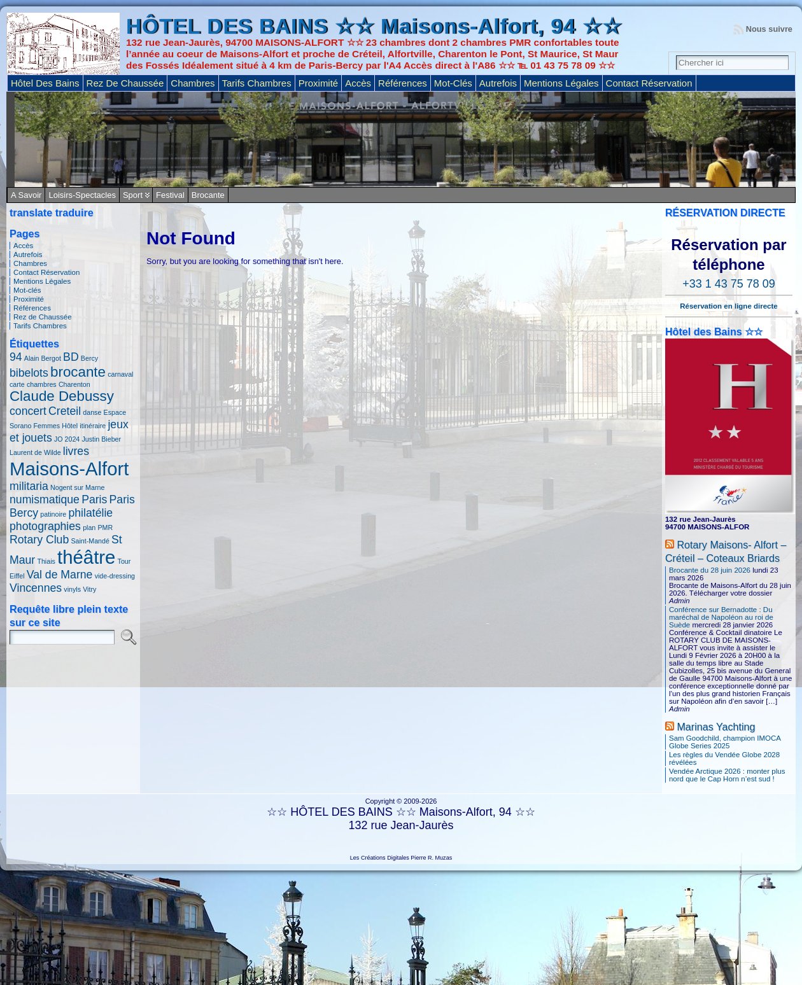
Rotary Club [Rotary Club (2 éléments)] (39, 539)
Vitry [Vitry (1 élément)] (89, 589)
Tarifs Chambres (40, 326)
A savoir (26, 195)
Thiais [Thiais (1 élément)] (46, 561)
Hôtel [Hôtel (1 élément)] (70, 426)
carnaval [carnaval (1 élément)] (120, 374)
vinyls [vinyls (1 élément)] (72, 589)
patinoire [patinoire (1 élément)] (53, 514)
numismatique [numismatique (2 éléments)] (45, 499)
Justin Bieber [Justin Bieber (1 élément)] (101, 439)
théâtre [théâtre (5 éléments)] (86, 557)
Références (32, 308)
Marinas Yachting (716, 726)
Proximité (28, 299)
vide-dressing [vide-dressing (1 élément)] (115, 576)
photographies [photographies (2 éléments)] (45, 526)
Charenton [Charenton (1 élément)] (74, 384)
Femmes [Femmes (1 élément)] (47, 426)
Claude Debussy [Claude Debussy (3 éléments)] (62, 396)
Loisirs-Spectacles (82, 195)
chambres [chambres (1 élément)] (42, 384)
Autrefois (27, 254)
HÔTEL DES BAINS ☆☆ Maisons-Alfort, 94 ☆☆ (374, 26)
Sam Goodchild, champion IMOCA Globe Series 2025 (724, 742)
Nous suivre (769, 29)
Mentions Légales (42, 281)
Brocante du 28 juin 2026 (709, 570)
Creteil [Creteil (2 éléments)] (64, 411)
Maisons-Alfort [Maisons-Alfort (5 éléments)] (69, 468)
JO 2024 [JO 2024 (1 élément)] (67, 439)
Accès (23, 245)
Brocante (208, 195)
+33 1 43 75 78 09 (728, 283)
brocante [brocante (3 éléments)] (78, 372)
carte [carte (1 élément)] (17, 384)
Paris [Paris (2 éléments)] (94, 499)
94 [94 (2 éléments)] (16, 357)
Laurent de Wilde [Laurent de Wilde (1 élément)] (35, 452)
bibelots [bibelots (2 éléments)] (29, 373)
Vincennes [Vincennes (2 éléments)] (36, 588)
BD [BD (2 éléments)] (71, 357)
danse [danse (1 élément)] (92, 412)
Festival (170, 195)
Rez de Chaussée (42, 317)
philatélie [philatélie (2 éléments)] (90, 512)
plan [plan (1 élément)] (89, 527)
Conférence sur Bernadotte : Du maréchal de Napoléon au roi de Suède (721, 617)
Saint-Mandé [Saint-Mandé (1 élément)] (90, 541)
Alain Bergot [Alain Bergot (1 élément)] (42, 358)
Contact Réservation (46, 272)
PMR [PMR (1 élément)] (105, 527)
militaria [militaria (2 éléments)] (29, 486)
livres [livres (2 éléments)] (76, 451)
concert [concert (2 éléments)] (28, 411)
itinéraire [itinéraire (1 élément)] (93, 426)
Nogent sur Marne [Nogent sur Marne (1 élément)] (77, 487)
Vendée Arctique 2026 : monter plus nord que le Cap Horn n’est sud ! (727, 775)
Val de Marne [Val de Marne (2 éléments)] (60, 574)
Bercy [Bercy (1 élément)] (89, 358)
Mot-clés (27, 290)
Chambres (30, 263)
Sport (133, 195)
